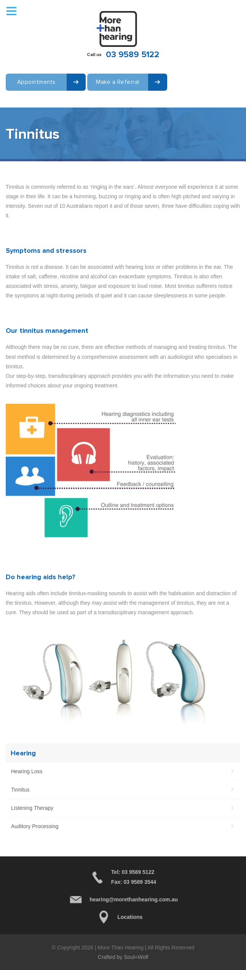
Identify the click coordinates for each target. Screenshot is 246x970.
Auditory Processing (35, 826)
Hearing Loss (27, 771)
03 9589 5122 (132, 55)
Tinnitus (20, 790)
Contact (17, 106)
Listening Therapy (32, 808)
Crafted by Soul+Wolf (123, 957)
